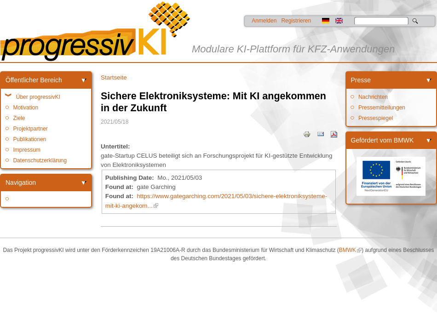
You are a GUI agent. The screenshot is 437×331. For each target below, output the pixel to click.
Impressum (26, 150)
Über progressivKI (38, 97)
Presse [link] (361, 80)
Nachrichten (373, 97)
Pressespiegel (375, 118)
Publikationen (29, 139)
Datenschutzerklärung (40, 160)
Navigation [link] (21, 182)
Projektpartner (30, 129)
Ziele (19, 118)
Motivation (25, 107)
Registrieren (296, 20)
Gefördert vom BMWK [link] (382, 140)
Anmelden (264, 20)
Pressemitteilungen (381, 107)
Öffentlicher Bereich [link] (34, 80)
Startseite (114, 77)
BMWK (347, 250)
